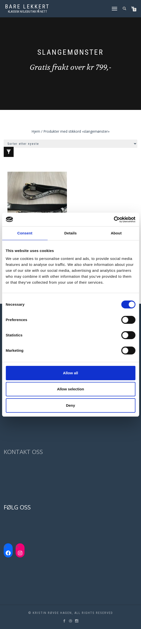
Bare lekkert (27, 7)
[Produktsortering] (70, 144)
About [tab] (116, 233)
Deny (70, 405)
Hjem (35, 131)
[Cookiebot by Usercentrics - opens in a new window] (113, 219)
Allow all (70, 373)
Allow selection (70, 389)
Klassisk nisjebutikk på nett (27, 11)
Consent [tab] (24, 233)
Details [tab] (70, 233)
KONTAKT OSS (23, 452)
